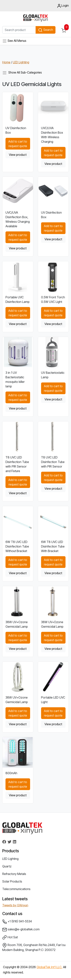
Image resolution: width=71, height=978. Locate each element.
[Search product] (19, 30)
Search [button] (45, 30)
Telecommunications (16, 889)
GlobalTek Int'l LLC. (49, 967)
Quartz (7, 866)
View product (18, 155)
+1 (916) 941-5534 (17, 921)
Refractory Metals (14, 874)
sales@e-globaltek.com (21, 929)
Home (6, 62)
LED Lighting (21, 62)
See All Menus (14, 41)
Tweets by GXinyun (15, 905)
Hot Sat (10, 937)
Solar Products (12, 881)
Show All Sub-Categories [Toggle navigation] (22, 73)
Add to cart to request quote (17, 144)
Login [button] (63, 6)
